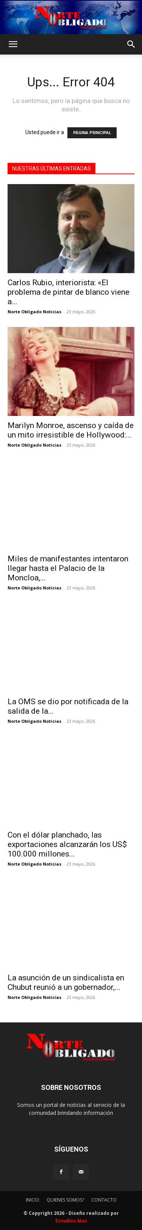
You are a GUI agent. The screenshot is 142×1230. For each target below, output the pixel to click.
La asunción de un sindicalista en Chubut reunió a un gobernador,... (66, 982)
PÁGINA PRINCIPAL (92, 132)
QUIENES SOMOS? (65, 1200)
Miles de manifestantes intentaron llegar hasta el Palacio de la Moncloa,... (68, 568)
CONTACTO (104, 1200)
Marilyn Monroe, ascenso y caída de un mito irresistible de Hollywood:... (71, 430)
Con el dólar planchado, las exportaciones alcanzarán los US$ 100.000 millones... (67, 844)
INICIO (32, 1200)
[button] (13, 44)
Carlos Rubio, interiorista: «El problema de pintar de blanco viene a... (69, 292)
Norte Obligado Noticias (34, 311)
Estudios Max (71, 1220)
